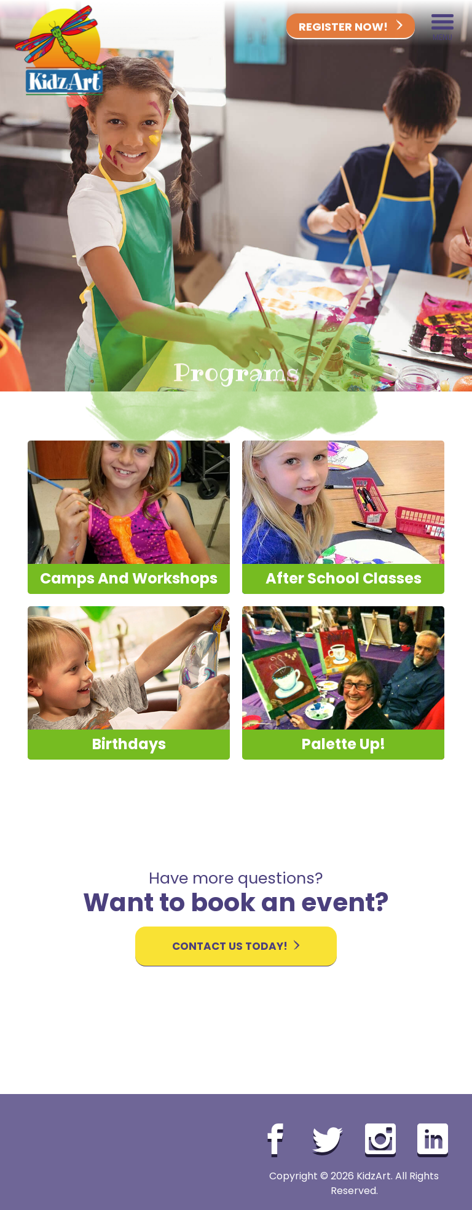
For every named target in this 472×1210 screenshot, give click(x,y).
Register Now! (351, 27)
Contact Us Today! (235, 946)
